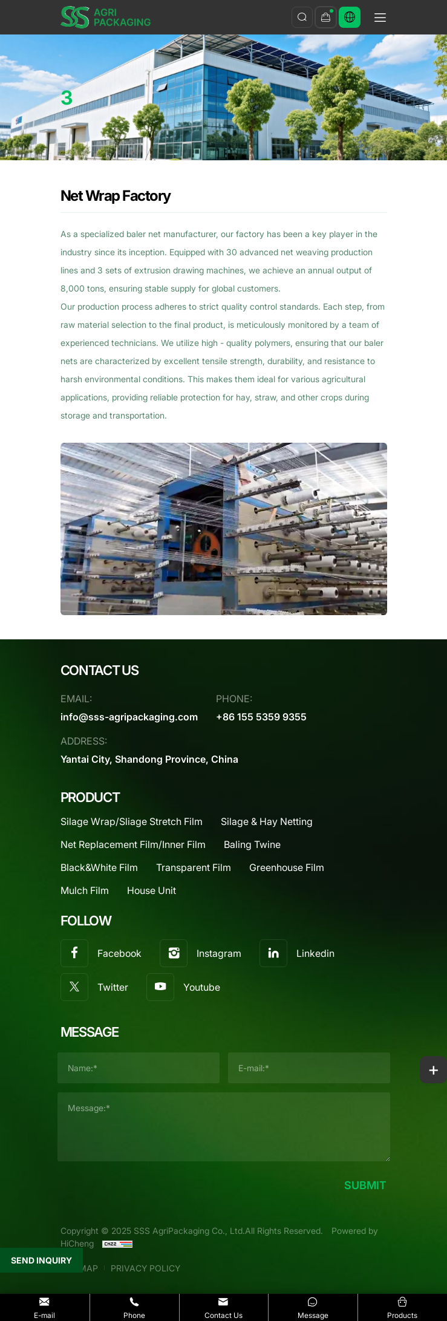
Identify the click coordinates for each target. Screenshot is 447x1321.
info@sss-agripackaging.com (129, 716)
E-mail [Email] (44, 1307)
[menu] (380, 19)
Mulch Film (84, 890)
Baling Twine (252, 844)
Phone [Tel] (134, 1307)
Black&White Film (99, 867)
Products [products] (402, 1307)
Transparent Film (193, 867)
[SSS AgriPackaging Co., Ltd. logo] (105, 17)
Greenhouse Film (286, 867)
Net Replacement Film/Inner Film (133, 844)
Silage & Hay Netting (267, 821)
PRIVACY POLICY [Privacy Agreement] (145, 1268)
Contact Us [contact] (224, 1307)
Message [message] (313, 1307)
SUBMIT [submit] (365, 1185)
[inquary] (325, 17)
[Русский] (350, 17)
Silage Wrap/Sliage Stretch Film (131, 821)
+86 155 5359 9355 (261, 716)
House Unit (151, 890)
